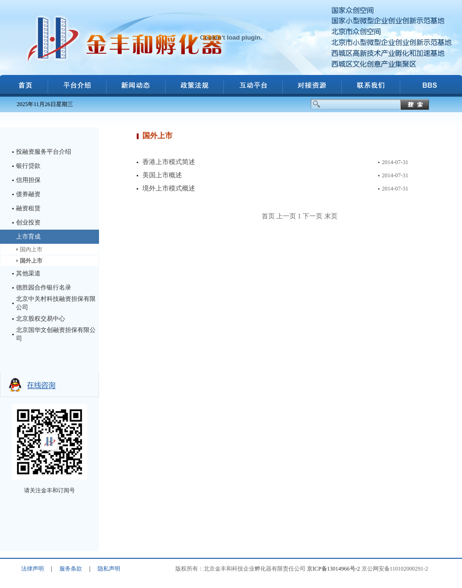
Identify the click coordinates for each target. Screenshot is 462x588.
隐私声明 (109, 568)
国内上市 (31, 249)
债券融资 (28, 194)
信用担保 (28, 179)
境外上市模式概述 (168, 188)
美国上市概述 (162, 175)
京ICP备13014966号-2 (333, 568)
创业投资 (28, 222)
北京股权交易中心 (40, 318)
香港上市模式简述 (168, 162)
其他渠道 (28, 273)
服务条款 (70, 568)
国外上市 (31, 260)
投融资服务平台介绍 (43, 151)
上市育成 (28, 236)
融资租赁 (28, 208)
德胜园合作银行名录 (43, 287)
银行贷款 (28, 165)
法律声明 (32, 568)
